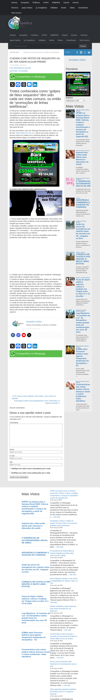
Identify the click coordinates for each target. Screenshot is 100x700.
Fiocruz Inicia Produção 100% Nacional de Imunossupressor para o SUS (63, 664)
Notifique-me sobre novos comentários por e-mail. (31, 469)
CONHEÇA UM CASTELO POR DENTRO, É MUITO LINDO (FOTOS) (83, 259)
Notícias (14, 3)
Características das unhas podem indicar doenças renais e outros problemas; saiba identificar (83, 392)
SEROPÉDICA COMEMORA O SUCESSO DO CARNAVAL (83, 203)
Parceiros (14, 8)
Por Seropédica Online (20, 68)
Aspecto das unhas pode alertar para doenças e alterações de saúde (82, 158)
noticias (13, 71)
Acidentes (78, 221)
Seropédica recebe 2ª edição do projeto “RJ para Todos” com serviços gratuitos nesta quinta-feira (63, 523)
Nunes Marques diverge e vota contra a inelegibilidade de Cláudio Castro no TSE (64, 581)
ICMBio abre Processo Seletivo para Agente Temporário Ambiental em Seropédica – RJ (82, 357)
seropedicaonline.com (33, 329)
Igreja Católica (27, 8)
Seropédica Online (77, 60)
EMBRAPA (56, 3)
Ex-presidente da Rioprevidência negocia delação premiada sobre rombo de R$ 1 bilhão (62, 553)
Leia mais (56, 517)
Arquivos (69, 98)
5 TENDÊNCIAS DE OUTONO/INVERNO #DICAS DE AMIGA (85, 183)
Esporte (66, 3)
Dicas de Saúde (80, 150)
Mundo (63, 8)
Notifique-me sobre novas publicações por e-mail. (31, 473)
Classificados (83, 8)
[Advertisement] (36, 256)
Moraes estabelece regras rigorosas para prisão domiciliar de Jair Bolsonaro (63, 608)
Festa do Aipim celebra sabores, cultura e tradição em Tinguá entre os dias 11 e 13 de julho (83, 288)
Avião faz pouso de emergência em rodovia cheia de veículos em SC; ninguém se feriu (83, 231)
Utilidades (54, 8)
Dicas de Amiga (80, 178)
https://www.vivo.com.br (24, 133)
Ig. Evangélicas (41, 8)
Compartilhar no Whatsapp (30, 76)
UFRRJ (46, 3)
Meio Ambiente (80, 346)
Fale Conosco (16, 13)
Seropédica (25, 3)
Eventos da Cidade (81, 310)
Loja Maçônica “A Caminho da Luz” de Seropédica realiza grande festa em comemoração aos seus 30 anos (83, 322)
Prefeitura (36, 3)
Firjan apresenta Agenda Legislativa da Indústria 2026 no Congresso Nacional (63, 691)
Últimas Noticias (85, 277)
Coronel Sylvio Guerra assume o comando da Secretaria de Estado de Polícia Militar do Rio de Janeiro (63, 636)
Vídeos (72, 8)
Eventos (76, 3)
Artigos (78, 252)
